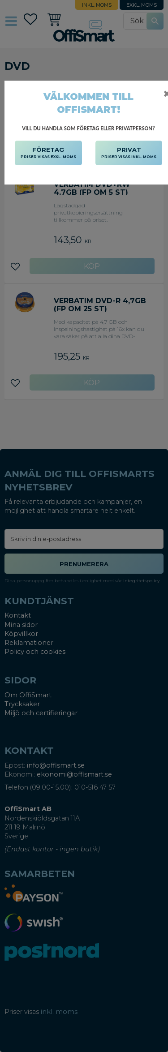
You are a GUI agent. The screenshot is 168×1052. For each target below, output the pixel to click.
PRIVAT (128, 153)
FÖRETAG (48, 153)
